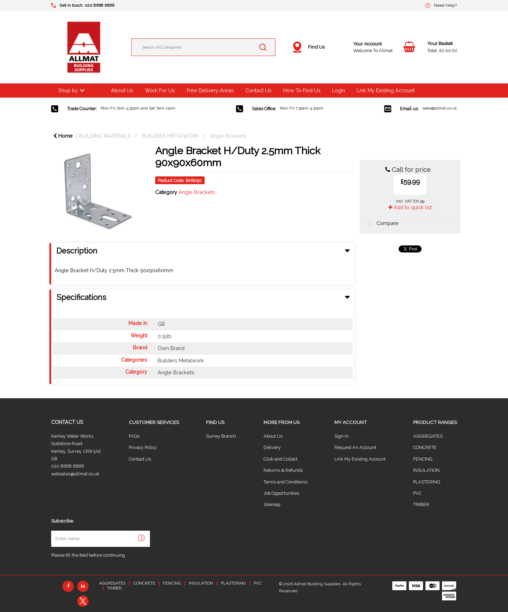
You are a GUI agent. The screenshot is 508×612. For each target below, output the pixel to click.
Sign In (341, 436)
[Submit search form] (263, 47)
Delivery (272, 447)
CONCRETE (425, 447)
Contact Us (259, 90)
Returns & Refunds (283, 470)
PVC (417, 493)
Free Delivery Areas (210, 90)
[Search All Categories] (203, 47)
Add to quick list (410, 207)
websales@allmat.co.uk (75, 473)
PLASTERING (426, 482)
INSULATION (426, 470)
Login (338, 90)
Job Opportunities (281, 493)
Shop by (68, 90)
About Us (122, 90)
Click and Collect (280, 459)
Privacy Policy (143, 447)
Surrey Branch (221, 436)
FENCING (423, 459)
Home (63, 136)
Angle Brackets (228, 136)
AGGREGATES (428, 436)
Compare (382, 224)
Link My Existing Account (386, 90)
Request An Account (355, 447)
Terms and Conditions (285, 482)
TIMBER (421, 504)
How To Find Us (302, 90)
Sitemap (272, 504)
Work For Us (160, 90)
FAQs (134, 436)
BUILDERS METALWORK (170, 136)
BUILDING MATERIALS (105, 136)
